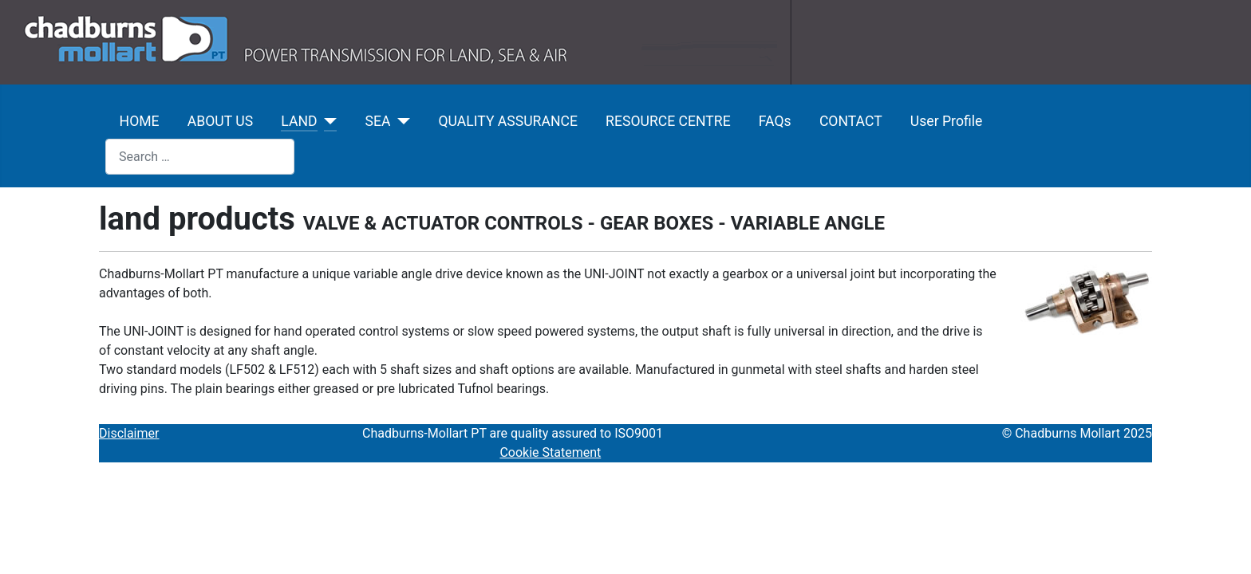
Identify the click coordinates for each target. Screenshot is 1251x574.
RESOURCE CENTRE (668, 121)
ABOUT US (220, 121)
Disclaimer (129, 433)
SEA (378, 121)
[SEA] (400, 121)
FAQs (775, 121)
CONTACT (850, 121)
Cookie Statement (550, 452)
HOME (140, 121)
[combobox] (199, 157)
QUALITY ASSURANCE (507, 121)
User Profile (946, 121)
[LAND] (327, 121)
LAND (299, 121)
